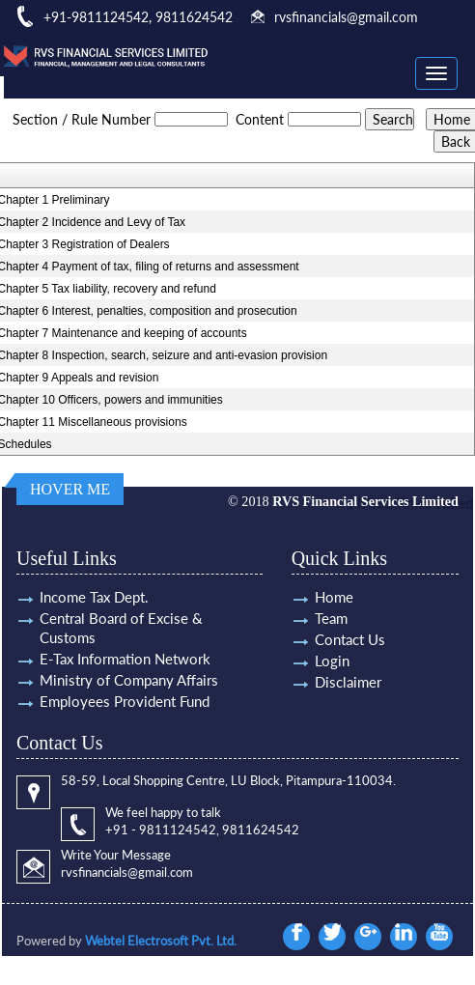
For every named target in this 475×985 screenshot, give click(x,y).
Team (331, 618)
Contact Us (350, 639)
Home (334, 596)
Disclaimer (348, 681)
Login (332, 660)
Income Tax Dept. (94, 596)
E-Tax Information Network (125, 658)
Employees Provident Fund (125, 701)
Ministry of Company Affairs (129, 680)
